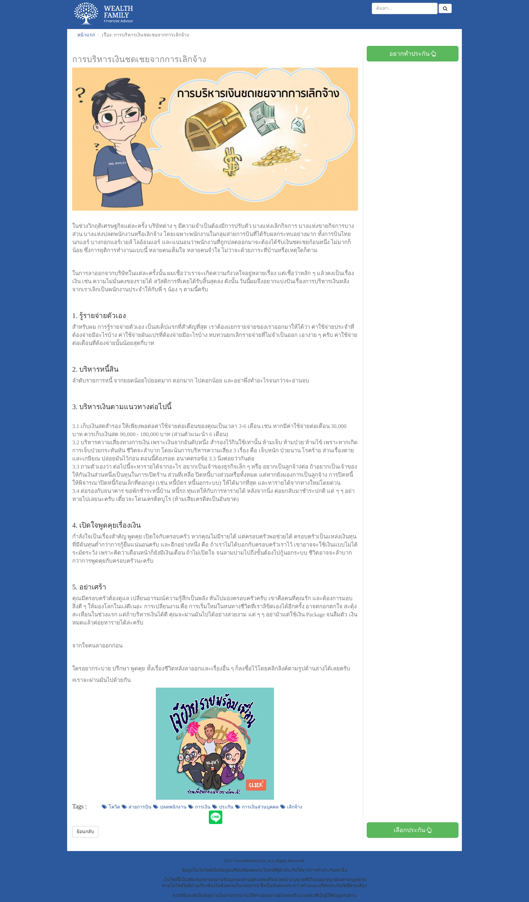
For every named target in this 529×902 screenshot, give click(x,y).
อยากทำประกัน (412, 53)
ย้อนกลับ (85, 831)
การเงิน (199, 807)
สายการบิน (136, 807)
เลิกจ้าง (291, 807)
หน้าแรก (86, 34)
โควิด (111, 807)
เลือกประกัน (413, 830)
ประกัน (222, 807)
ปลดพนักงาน (170, 807)
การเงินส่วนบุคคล (257, 807)
